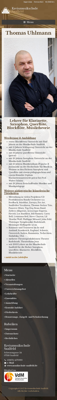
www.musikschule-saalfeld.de (22, 365)
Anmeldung (11, 303)
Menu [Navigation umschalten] (28, 22)
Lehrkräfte (11, 294)
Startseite (10, 275)
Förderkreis (11, 312)
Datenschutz (39, 2)
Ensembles (10, 298)
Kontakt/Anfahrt (14, 307)
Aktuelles (10, 280)
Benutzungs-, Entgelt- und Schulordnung (26, 317)
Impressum (28, 2)
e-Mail (10, 363)
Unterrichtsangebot (15, 289)
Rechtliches (49, 2)
